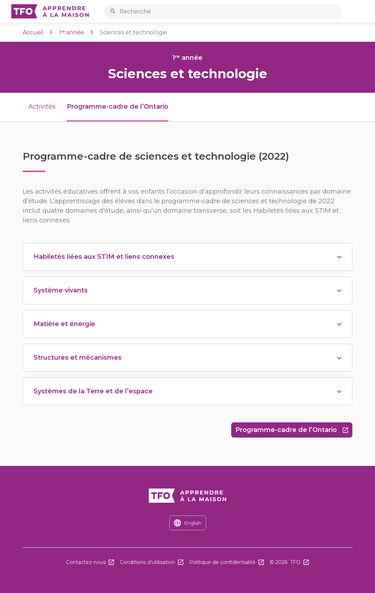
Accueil (33, 32)
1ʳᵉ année (71, 32)
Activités (41, 106)
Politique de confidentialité (222, 562)
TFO (295, 562)
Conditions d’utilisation (147, 562)
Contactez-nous (86, 562)
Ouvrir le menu (362, 11)
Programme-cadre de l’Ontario (293, 432)
